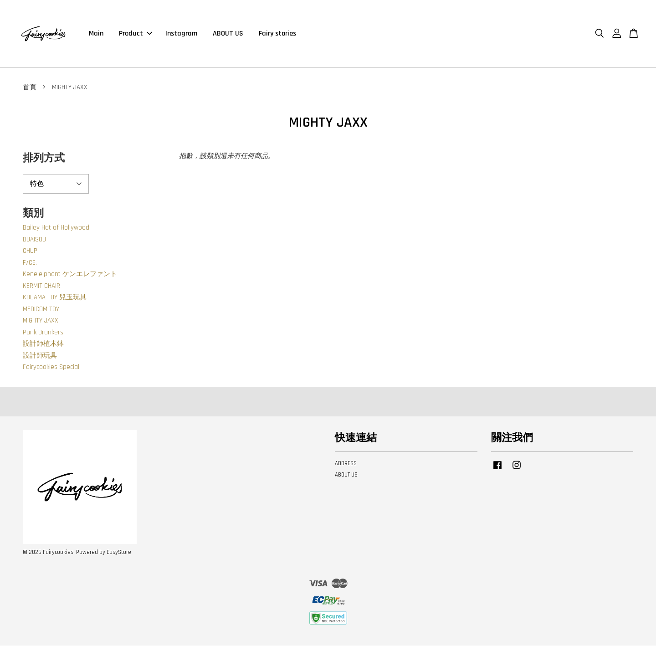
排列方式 (44, 159)
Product (135, 34)
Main (96, 34)
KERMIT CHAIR (41, 286)
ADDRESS (346, 464)
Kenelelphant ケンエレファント (70, 275)
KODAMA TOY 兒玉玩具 (55, 298)
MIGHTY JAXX (40, 321)
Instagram (181, 34)
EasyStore (119, 553)
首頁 (29, 88)
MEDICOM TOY (41, 310)
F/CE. (30, 263)
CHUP (30, 251)
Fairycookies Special (51, 368)
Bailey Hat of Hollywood (56, 228)
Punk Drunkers (43, 333)
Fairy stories (277, 34)
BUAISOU (34, 240)
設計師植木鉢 (43, 344)
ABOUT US (228, 34)
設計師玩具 (40, 356)
